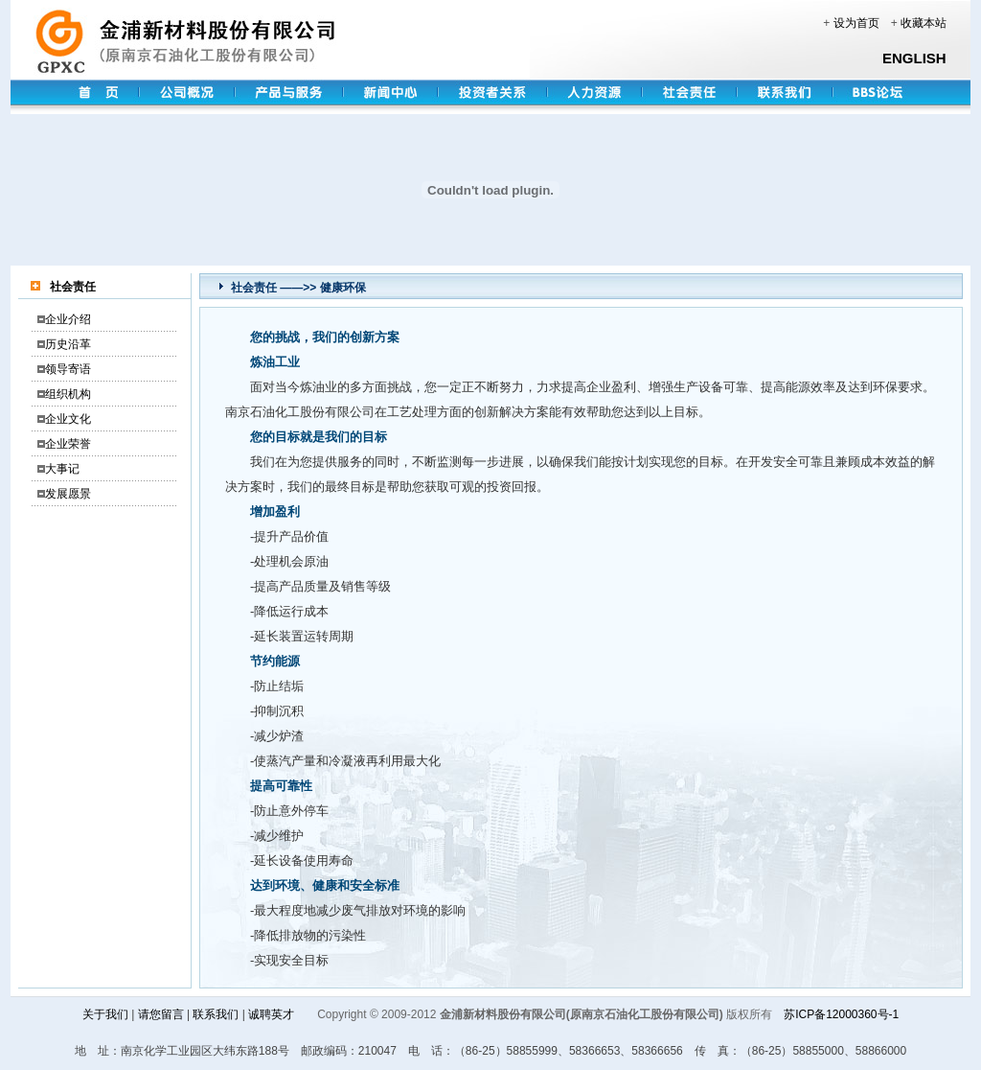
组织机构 (68, 394)
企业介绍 (68, 319)
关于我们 (105, 1014)
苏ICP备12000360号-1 (841, 1014)
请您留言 (161, 1014)
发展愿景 (68, 493)
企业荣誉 (68, 444)
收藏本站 (924, 23)
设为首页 (856, 23)
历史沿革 (68, 344)
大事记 (62, 469)
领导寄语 (68, 369)
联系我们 (216, 1014)
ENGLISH (914, 58)
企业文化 (68, 419)
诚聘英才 (271, 1014)
